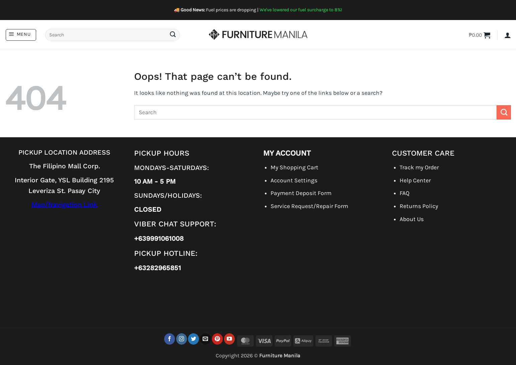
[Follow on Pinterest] (217, 338)
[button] (21, 35)
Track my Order (419, 167)
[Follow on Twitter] (193, 338)
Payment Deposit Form (301, 193)
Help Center (415, 180)
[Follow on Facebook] (169, 338)
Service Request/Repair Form (309, 206)
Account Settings (294, 180)
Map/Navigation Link (64, 204)
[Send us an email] (205, 338)
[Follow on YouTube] (229, 338)
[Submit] (173, 35)
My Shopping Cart (294, 167)
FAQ (404, 193)
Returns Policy (419, 206)
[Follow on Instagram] (181, 338)
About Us (412, 219)
